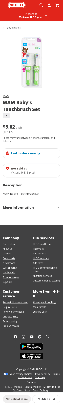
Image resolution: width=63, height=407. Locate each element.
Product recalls (11, 325)
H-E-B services (41, 258)
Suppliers (7, 282)
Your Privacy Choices (21, 374)
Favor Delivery (40, 390)
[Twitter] (47, 337)
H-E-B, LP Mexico (12, 386)
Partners (31, 382)
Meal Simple (39, 307)
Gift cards (38, 263)
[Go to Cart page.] (57, 5)
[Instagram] (23, 337)
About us (7, 248)
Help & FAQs (10, 307)
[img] (31, 62)
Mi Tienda (48, 386)
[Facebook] (15, 337)
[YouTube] (31, 337)
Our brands (9, 272)
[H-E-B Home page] (17, 5)
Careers (7, 253)
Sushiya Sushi (40, 311)
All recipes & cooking (44, 302)
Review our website (13, 311)
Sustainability (10, 267)
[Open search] (41, 5)
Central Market (33, 386)
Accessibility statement (15, 302)
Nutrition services (42, 275)
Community (9, 258)
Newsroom (9, 263)
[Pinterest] (39, 337)
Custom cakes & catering (46, 280)
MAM (6, 96)
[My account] (49, 5)
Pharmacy (38, 248)
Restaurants (39, 253)
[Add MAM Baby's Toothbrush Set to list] (46, 399)
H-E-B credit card (42, 244)
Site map (40, 377)
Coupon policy (10, 316)
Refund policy (10, 321)
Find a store (9, 244)
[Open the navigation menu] (5, 5)
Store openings (11, 277)
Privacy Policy (42, 374)
